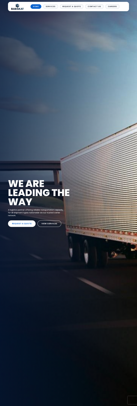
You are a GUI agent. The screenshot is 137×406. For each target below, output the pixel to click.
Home (36, 6)
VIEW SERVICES (49, 223)
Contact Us (94, 6)
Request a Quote (71, 6)
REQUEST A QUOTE (22, 223)
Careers (112, 6)
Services (51, 6)
